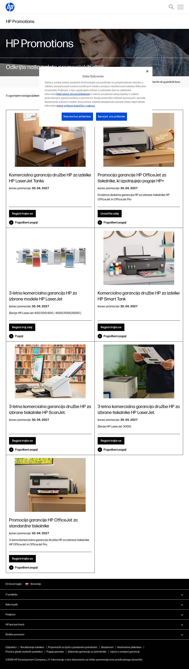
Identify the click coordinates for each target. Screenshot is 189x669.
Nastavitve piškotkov (129, 647)
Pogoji (19, 336)
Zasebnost (107, 647)
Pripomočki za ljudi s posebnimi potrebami (72, 647)
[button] (94, 594)
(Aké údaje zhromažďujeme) (73, 94)
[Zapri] (147, 71)
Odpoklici (11, 647)
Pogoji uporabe (55, 651)
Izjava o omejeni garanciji (124, 651)
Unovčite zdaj (110, 213)
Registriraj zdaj (22, 327)
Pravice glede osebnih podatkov (24, 651)
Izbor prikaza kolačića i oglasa (76, 105)
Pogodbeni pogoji (26, 222)
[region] (95, 96)
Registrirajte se (22, 213)
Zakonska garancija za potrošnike (87, 651)
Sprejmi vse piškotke (111, 116)
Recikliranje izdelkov (32, 647)
